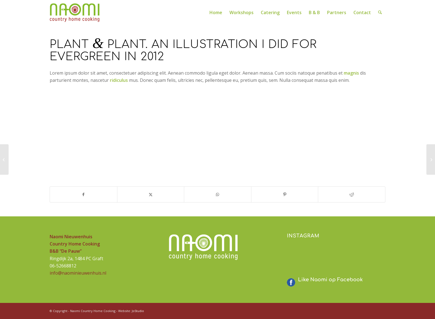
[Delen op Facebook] (83, 194)
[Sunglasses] (4, 159)
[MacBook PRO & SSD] (430, 159)
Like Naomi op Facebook (330, 279)
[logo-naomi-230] (75, 12)
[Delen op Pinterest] (284, 194)
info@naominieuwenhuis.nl (78, 273)
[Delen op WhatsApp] (217, 194)
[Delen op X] (150, 194)
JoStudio (138, 311)
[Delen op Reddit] (351, 194)
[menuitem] (216, 12)
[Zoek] (380, 12)
